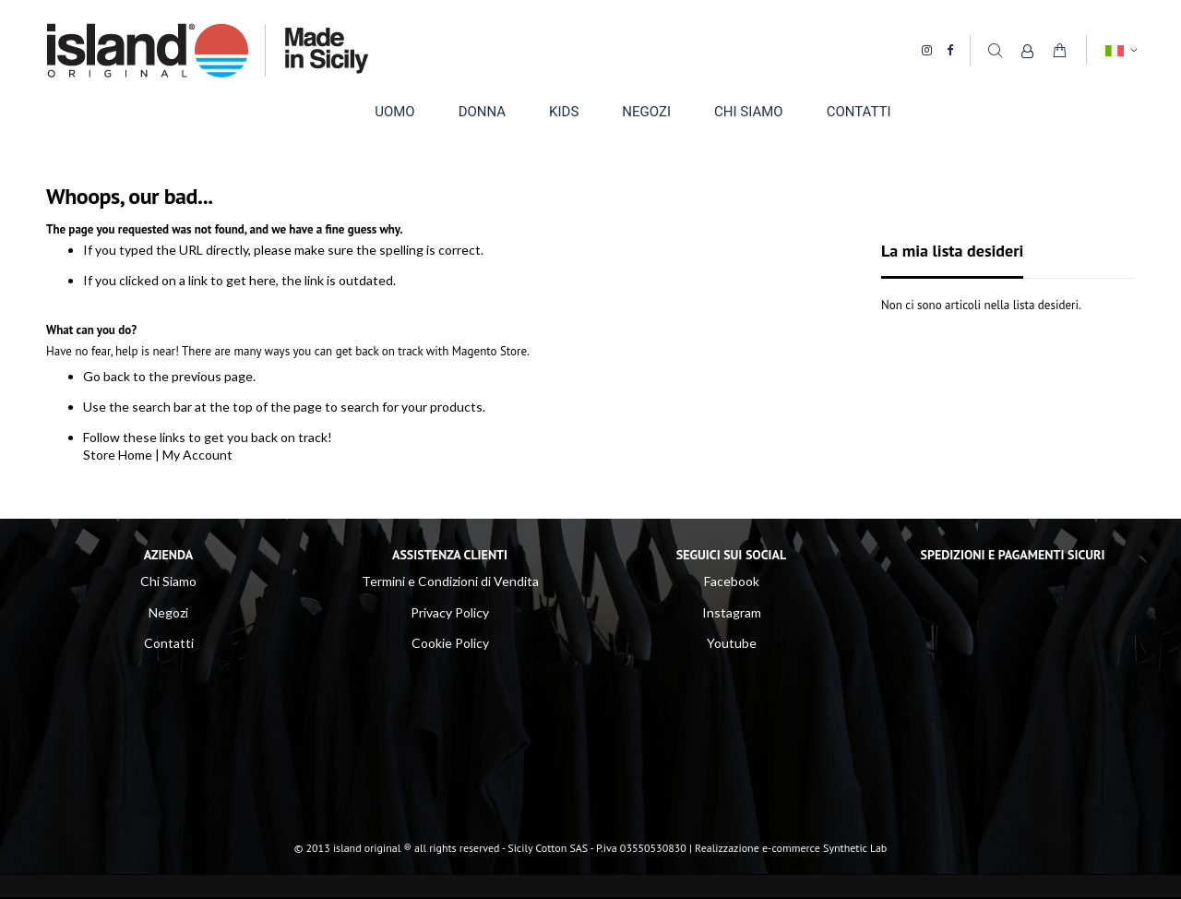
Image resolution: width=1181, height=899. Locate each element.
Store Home (117, 454)
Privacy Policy (450, 612)
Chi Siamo (168, 581)
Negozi (168, 612)
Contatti (169, 643)
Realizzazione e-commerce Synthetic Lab (791, 848)
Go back (106, 376)
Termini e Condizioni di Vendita (450, 581)
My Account (197, 454)
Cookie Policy (450, 643)
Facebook (731, 581)
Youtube (732, 643)
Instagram (731, 612)
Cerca (994, 50)
